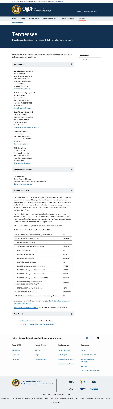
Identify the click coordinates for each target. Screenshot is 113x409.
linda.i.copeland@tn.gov (22, 163)
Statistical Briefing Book (66, 359)
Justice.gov (56, 402)
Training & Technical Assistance (87, 360)
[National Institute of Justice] (94, 383)
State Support (19, 22)
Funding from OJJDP (21, 190)
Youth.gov (84, 366)
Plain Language (37, 398)
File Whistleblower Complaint (21, 398)
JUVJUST (38, 350)
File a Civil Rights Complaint (90, 371)
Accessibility (5, 398)
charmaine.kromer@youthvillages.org (27, 127)
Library (83, 350)
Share (101, 12)
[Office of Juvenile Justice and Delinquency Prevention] (71, 390)
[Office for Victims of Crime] (83, 390)
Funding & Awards (64, 350)
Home (13, 22)
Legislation (15, 355)
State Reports (19, 314)
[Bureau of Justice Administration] (71, 383)
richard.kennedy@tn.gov (22, 108)
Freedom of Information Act (94, 398)
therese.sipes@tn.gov (21, 144)
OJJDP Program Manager (23, 169)
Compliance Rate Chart (26, 321)
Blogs (37, 355)
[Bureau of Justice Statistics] (83, 384)
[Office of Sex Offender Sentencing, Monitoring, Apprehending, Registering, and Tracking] (94, 390)
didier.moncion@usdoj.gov (23, 184)
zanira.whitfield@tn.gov (22, 89)
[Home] (36, 9)
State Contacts (19, 64)
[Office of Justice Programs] (16, 9)
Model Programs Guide (65, 364)
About (79, 11)
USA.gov (108, 398)
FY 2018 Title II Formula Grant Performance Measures (36, 324)
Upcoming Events (40, 359)
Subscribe (94, 11)
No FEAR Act (80, 398)
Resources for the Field (88, 355)
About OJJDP (16, 350)
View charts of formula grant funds (26, 307)
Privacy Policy (48, 398)
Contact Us (86, 11)
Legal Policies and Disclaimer (64, 398)
